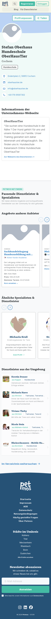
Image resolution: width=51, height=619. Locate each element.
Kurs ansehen (10, 283)
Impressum (25, 503)
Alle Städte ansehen (25, 557)
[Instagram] (19, 607)
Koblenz (25, 535)
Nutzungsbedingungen (25, 513)
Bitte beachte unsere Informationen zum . (24, 596)
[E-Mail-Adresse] (25, 581)
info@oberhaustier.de (18, 88)
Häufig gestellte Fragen (25, 517)
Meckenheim (25, 542)
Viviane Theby (19, 411)
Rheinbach (25, 546)
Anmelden (25, 589)
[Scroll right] (10, 307)
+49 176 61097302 (16, 95)
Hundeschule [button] (9, 67)
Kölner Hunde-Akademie (15, 257)
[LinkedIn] (25, 607)
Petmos (25, 615)
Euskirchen (25, 553)
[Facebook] (31, 607)
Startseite (25, 499)
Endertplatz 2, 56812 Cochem (21, 76)
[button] (14, 4)
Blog (16, 9)
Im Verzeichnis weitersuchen (21, 463)
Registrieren (27, 4)
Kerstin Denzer (19, 376)
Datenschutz (25, 510)
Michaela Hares (19, 392)
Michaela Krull (19, 336)
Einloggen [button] (42, 4)
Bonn (25, 550)
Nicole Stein (17, 424)
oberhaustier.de (15, 82)
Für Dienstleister (28, 9)
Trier (25, 539)
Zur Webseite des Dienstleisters (18, 157)
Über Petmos (26, 521)
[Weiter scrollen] (46, 219)
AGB (25, 506)
